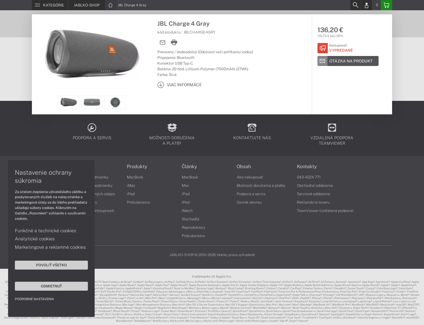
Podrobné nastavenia (34, 299)
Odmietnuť (51, 286)
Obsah (244, 166)
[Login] (366, 5)
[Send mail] (162, 42)
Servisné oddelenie (313, 194)
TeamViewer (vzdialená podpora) (325, 210)
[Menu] (50, 5)
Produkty (137, 166)
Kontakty (307, 166)
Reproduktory (193, 227)
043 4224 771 (309, 177)
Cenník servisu (249, 202)
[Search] (355, 5)
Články (189, 166)
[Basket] (386, 5)
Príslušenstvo (138, 202)
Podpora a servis (251, 194)
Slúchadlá (190, 219)
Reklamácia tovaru (313, 202)
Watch (187, 210)
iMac (131, 185)
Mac (185, 185)
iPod (186, 202)
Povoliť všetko (51, 265)
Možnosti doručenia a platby (261, 185)
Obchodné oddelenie (315, 185)
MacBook (135, 177)
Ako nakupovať (250, 177)
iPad (131, 194)
